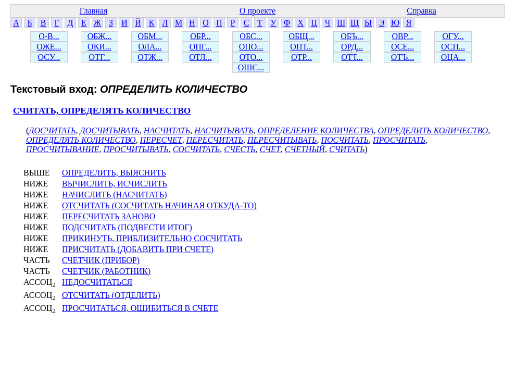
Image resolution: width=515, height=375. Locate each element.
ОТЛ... (200, 57)
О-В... (49, 36)
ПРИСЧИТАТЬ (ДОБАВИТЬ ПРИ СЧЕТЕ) (137, 249)
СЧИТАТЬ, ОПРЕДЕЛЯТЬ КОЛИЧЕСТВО (102, 111)
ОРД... (352, 46)
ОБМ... (150, 36)
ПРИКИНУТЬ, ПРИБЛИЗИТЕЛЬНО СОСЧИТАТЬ (152, 238)
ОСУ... (49, 57)
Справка (421, 10)
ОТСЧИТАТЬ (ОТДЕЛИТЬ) (111, 295)
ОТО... (251, 57)
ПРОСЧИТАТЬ (399, 139)
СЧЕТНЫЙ (305, 149)
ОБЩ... (302, 36)
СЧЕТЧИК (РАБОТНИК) (106, 271)
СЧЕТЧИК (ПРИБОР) (101, 260)
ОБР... (200, 36)
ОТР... (301, 57)
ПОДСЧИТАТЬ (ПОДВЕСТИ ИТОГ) (127, 227)
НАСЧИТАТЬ (167, 130)
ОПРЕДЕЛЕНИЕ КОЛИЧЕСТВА (316, 130)
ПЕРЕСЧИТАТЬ (214, 139)
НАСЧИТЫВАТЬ (223, 130)
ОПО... (251, 46)
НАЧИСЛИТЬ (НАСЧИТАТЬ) (114, 194)
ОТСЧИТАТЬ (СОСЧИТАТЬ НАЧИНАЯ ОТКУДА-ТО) (159, 205)
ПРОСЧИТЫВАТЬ (135, 149)
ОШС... (251, 67)
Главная (94, 10)
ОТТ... (352, 57)
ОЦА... (453, 57)
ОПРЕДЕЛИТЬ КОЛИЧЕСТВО (433, 130)
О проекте (257, 10)
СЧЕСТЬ (239, 149)
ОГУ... (453, 36)
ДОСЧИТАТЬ (52, 130)
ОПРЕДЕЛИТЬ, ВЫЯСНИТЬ (114, 172)
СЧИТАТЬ (347, 149)
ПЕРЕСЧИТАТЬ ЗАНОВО (108, 216)
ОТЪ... (402, 57)
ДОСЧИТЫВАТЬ (110, 130)
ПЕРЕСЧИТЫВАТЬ (282, 139)
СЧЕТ (270, 149)
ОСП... (453, 46)
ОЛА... (149, 46)
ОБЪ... (352, 36)
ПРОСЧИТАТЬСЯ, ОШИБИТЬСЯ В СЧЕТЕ (140, 308)
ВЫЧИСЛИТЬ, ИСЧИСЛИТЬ (114, 183)
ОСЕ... (402, 46)
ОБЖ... (99, 36)
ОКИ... (99, 46)
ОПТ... (301, 46)
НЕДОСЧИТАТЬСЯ (97, 282)
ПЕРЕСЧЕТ (161, 139)
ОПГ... (201, 46)
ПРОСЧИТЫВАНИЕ (62, 149)
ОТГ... (99, 57)
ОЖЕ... (48, 46)
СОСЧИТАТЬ (196, 149)
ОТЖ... (149, 57)
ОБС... (251, 36)
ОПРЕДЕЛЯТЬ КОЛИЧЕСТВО (81, 139)
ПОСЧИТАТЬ (345, 139)
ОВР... (402, 36)
